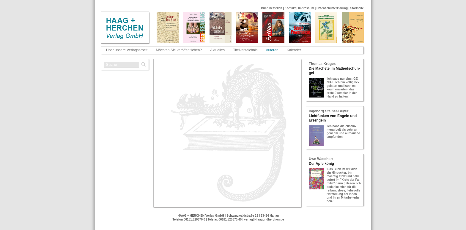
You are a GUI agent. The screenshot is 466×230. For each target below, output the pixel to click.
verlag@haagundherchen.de (264, 219)
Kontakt (290, 8)
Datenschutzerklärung (332, 8)
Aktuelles (217, 50)
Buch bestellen (271, 8)
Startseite (357, 8)
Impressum (306, 8)
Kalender (294, 50)
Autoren (272, 50)
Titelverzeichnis (245, 50)
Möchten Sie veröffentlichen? (179, 50)
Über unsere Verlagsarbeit (126, 50)
